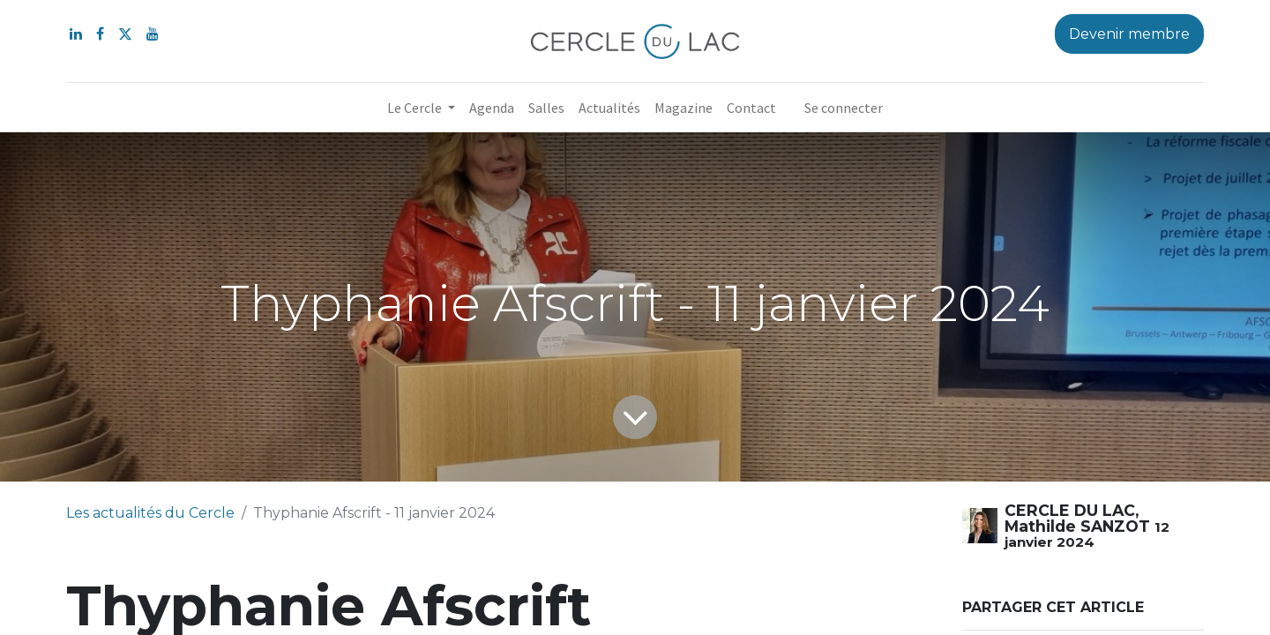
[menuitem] (491, 107)
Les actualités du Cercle (150, 512)
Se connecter (843, 107)
